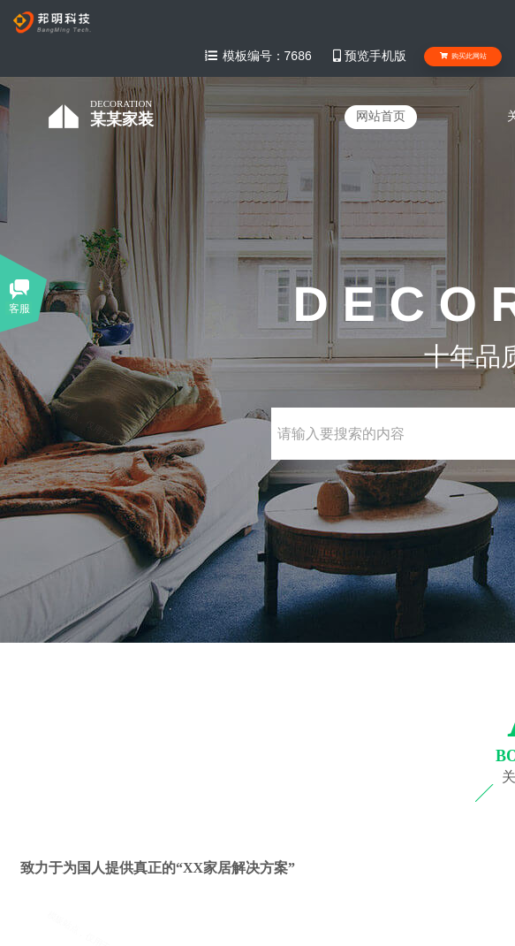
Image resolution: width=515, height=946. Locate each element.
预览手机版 (368, 56)
